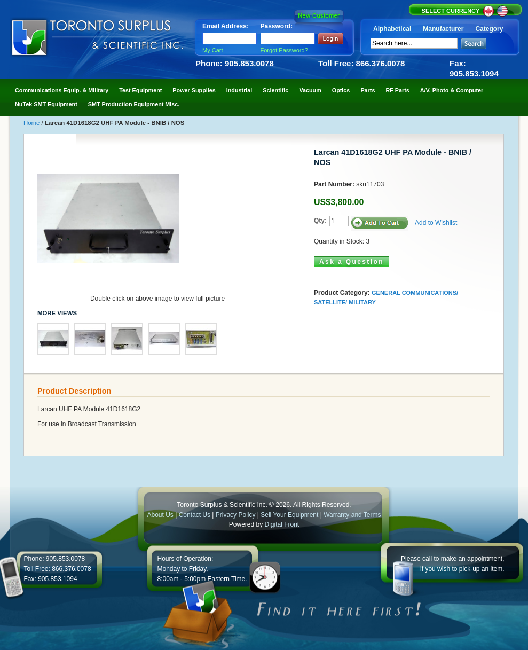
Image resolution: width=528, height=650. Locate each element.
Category (489, 29)
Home (32, 123)
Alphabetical (392, 29)
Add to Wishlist (436, 222)
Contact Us (194, 515)
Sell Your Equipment (290, 515)
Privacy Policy (236, 515)
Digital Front (282, 524)
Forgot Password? (284, 50)
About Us (160, 515)
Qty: (320, 220)
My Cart (212, 50)
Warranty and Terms (352, 515)
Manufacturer (443, 29)
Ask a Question (351, 261)
